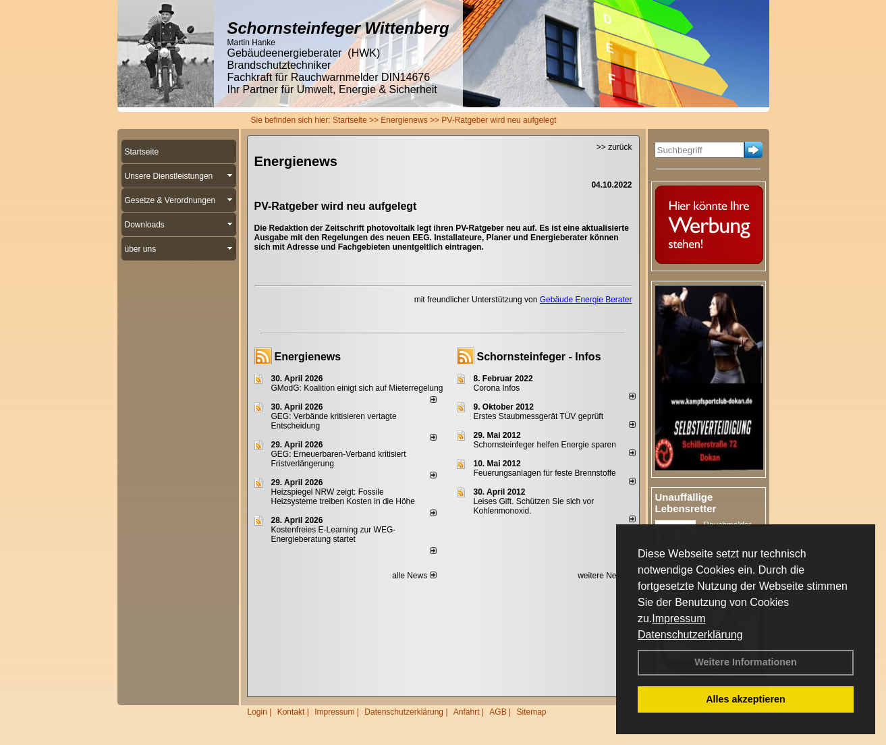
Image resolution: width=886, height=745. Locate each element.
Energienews (308, 356)
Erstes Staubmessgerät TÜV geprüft (539, 416)
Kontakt (291, 712)
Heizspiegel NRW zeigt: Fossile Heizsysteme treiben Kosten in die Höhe (343, 496)
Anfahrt (466, 712)
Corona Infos (497, 388)
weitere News (606, 575)
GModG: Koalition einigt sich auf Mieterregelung (357, 388)
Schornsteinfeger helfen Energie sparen (545, 444)
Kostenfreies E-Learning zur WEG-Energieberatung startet (333, 534)
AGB (497, 712)
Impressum (678, 618)
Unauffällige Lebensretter (686, 502)
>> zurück (614, 147)
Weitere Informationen (745, 662)
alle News (414, 575)
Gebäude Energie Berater (586, 299)
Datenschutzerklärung (690, 634)
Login (257, 712)
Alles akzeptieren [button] (745, 699)
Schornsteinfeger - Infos (539, 356)
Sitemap (531, 712)
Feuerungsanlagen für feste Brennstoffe (545, 473)
